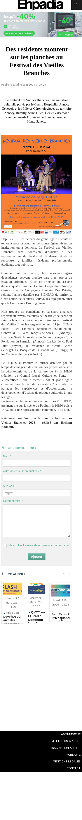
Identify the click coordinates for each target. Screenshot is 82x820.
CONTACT (73, 768)
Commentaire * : (13, 501)
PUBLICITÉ (73, 755)
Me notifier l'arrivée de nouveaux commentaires (39, 545)
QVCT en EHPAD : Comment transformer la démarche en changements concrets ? (36, 615)
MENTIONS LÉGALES (67, 762)
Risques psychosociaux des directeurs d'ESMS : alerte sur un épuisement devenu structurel (12, 616)
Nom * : (8, 456)
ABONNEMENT (71, 734)
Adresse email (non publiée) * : (22, 471)
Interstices (11, 380)
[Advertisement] (35, 676)
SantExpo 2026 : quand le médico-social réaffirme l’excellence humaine (60, 615)
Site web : (9, 486)
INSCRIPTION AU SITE (66, 748)
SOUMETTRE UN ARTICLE (63, 741)
